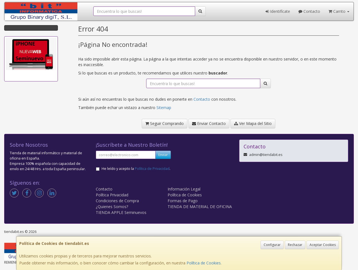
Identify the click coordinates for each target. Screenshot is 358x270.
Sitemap (163, 107)
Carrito (338, 11)
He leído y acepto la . (136, 168)
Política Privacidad (112, 194)
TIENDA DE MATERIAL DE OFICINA (200, 206)
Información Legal (184, 189)
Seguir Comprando (164, 123)
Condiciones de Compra (117, 200)
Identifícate (278, 11)
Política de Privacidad (152, 168)
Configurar (272, 244)
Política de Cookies (204, 263)
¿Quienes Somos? (112, 206)
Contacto (309, 11)
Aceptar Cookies (323, 244)
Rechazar (295, 244)
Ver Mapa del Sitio (253, 123)
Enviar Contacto (209, 123)
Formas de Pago (183, 200)
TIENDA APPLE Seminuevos (121, 212)
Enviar (163, 154)
